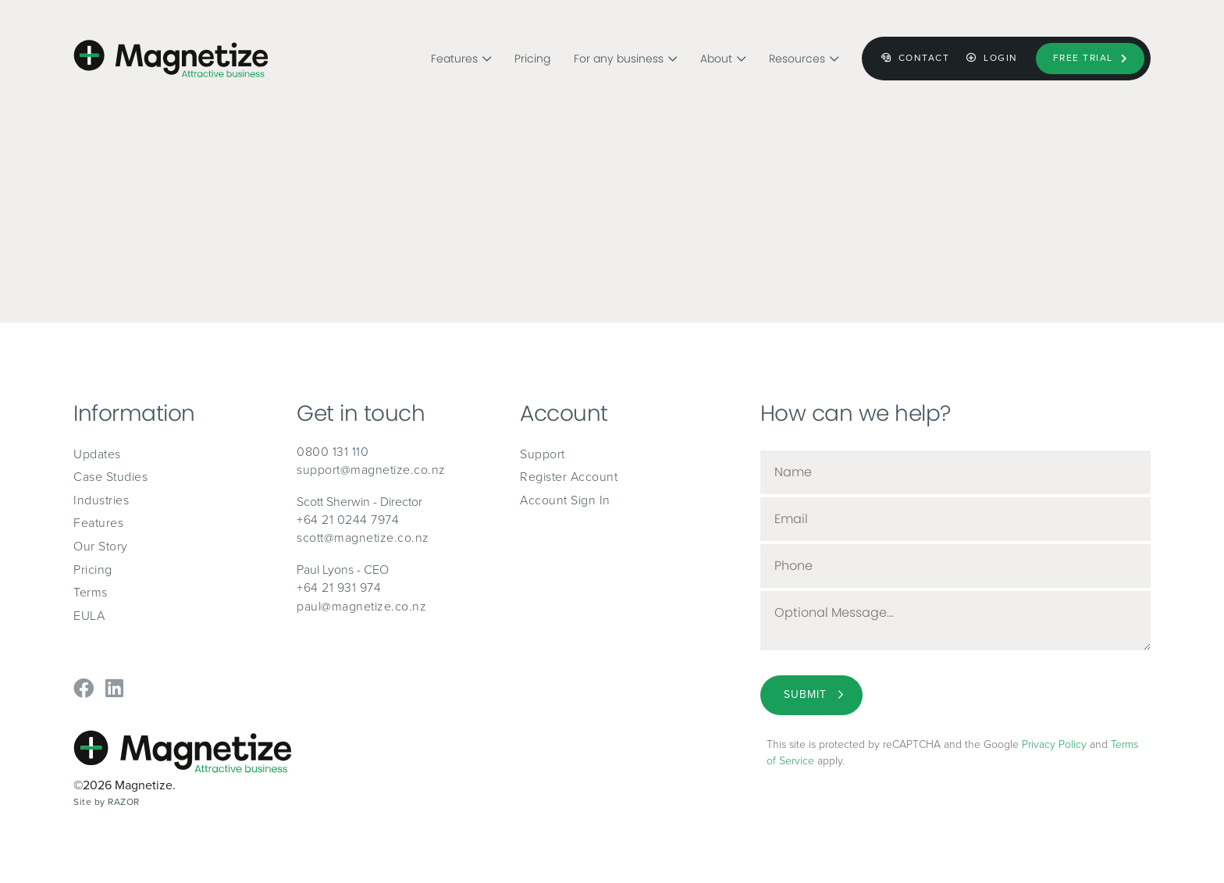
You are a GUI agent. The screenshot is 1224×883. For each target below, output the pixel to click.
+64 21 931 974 (339, 587)
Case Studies (110, 477)
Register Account (568, 477)
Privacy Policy (1054, 744)
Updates (97, 454)
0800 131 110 (332, 452)
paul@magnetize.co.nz (361, 606)
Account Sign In (565, 500)
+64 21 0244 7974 (348, 520)
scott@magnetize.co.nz (363, 538)
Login (992, 58)
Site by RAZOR (106, 802)
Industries (101, 500)
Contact (915, 58)
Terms (90, 592)
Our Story (100, 546)
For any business (625, 53)
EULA (89, 616)
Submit (805, 694)
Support (542, 454)
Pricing (532, 53)
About (722, 53)
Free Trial (1091, 58)
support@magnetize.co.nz (371, 470)
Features (461, 53)
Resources (803, 53)
